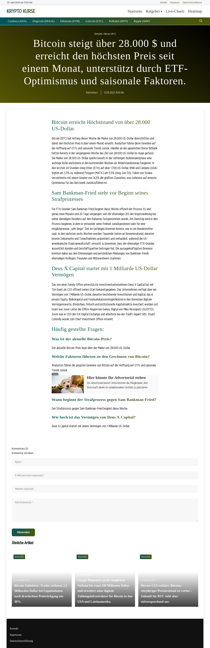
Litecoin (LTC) (94, 21)
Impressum (174, 2)
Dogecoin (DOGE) (43, 21)
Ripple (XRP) (142, 21)
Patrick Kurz (92, 92)
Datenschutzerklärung (192, 2)
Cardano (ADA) (17, 21)
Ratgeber (153, 11)
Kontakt (163, 2)
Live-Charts (175, 11)
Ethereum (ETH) (70, 21)
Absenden (23, 532)
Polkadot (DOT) (118, 21)
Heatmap (195, 11)
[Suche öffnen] (200, 21)
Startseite (135, 11)
